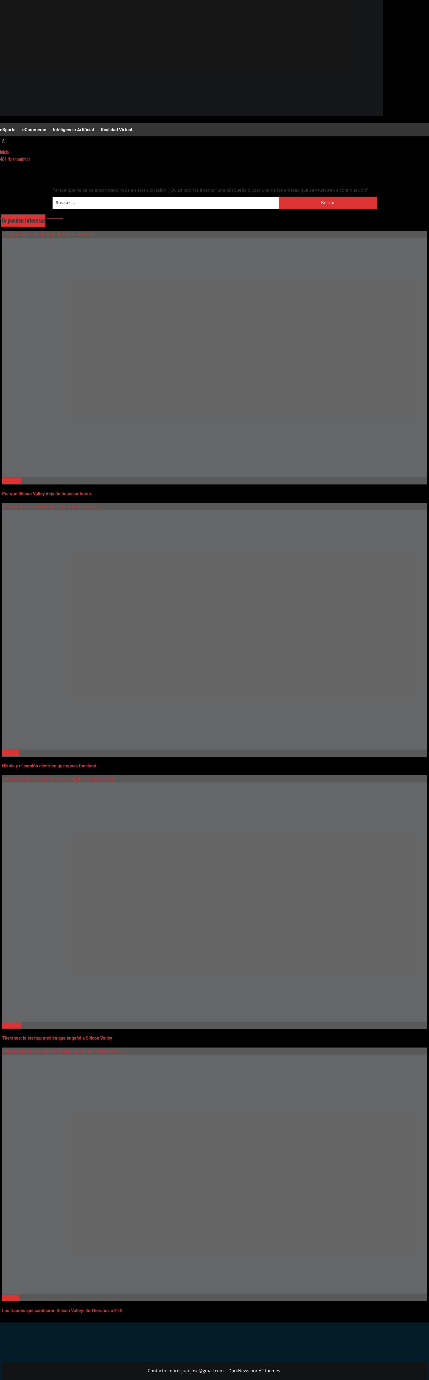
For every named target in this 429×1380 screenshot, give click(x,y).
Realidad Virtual (116, 129)
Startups (10, 753)
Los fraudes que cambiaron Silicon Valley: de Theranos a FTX (63, 1051)
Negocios (11, 481)
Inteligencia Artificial (73, 129)
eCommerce (34, 129)
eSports (7, 129)
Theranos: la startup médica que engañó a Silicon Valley (58, 779)
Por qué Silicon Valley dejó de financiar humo (48, 234)
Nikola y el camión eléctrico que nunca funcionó (51, 506)
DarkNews (239, 1371)
